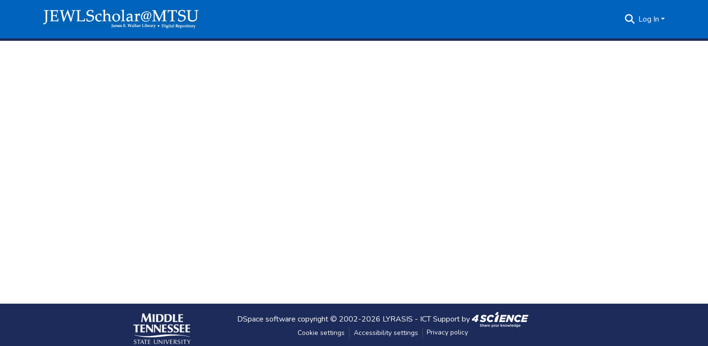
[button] (121, 19)
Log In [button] (649, 19)
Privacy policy (447, 332)
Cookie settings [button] (321, 332)
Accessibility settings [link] (386, 332)
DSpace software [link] (266, 318)
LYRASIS (398, 318)
